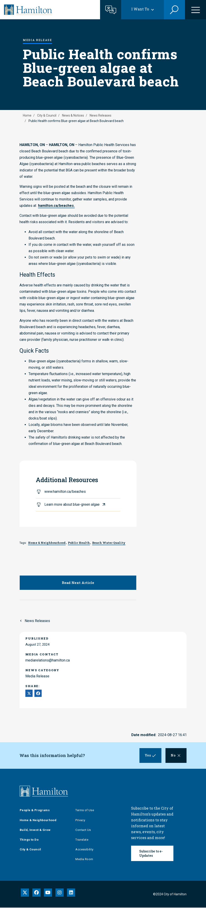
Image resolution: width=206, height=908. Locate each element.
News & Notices (73, 115)
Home (27, 115)
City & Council (46, 115)
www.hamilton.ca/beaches (65, 491)
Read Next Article (78, 582)
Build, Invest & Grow (35, 830)
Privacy (80, 820)
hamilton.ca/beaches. (56, 205)
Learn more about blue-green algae (72, 504)
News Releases (100, 115)
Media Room (84, 860)
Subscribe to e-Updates (151, 854)
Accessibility (84, 850)
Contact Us (83, 830)
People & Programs (35, 811)
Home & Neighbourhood (38, 820)
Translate (81, 840)
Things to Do (29, 840)
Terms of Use (84, 811)
